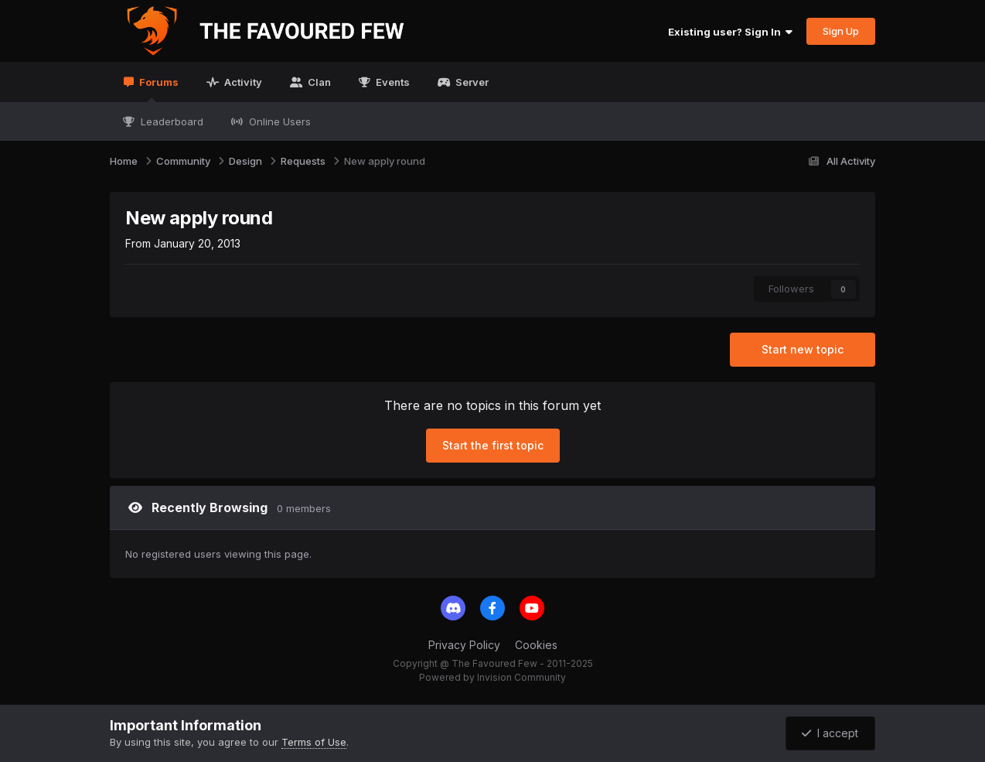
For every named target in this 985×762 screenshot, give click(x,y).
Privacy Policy (464, 644)
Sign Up (841, 31)
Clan (318, 82)
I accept (830, 733)
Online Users (278, 121)
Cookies (536, 644)
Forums (158, 89)
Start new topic (803, 349)
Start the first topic (493, 445)
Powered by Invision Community (492, 677)
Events (391, 82)
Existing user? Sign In (730, 32)
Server (471, 82)
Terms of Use (313, 742)
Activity (242, 82)
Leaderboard (170, 121)
